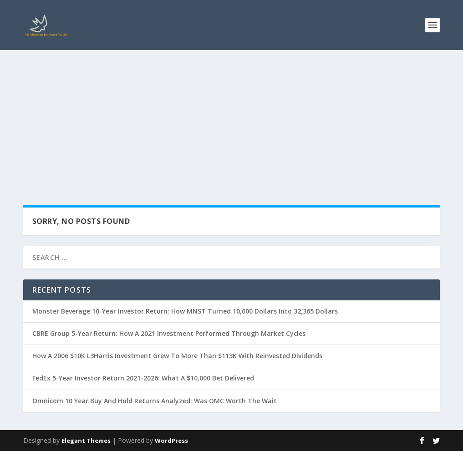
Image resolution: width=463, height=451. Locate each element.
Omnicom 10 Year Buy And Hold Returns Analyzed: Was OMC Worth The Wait (154, 400)
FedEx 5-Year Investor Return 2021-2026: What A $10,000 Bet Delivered (143, 378)
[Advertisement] (231, 118)
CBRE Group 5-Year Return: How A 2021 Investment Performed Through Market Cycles (168, 333)
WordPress (171, 440)
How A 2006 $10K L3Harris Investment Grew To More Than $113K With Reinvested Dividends (177, 355)
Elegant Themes (86, 440)
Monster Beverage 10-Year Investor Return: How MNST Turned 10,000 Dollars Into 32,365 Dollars (185, 311)
